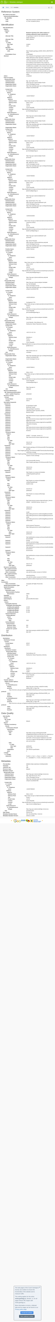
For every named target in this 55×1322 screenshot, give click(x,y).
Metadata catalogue (11, 2)
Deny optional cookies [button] (26, 1316)
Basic (7, 7)
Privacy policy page (21, 1309)
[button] (39, 1287)
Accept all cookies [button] (27, 1312)
